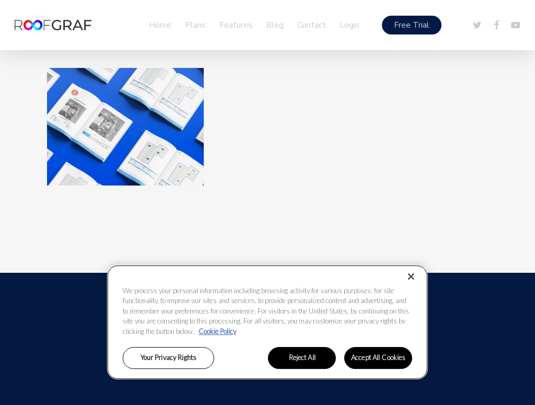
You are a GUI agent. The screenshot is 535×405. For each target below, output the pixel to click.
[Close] (411, 276)
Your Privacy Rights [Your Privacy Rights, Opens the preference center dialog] (168, 358)
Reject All (302, 358)
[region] (267, 322)
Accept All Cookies (378, 358)
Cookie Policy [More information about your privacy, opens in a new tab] (217, 331)
